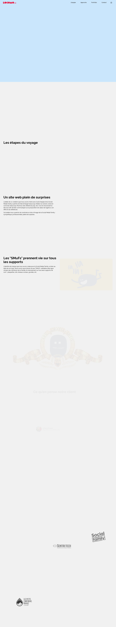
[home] (9, 2)
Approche (84, 2)
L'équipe (73, 2)
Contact (104, 2)
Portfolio (94, 2)
